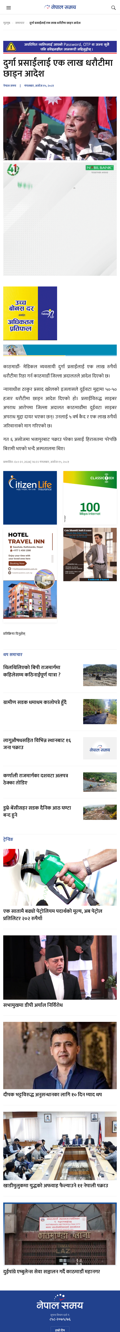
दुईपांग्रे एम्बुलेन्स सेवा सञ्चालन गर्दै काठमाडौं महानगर (51, 1271)
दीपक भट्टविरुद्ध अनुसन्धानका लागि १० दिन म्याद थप (52, 1094)
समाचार (19, 22)
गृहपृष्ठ (6, 22)
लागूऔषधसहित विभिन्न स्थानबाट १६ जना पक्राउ (37, 744)
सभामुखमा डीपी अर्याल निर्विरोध (33, 1005)
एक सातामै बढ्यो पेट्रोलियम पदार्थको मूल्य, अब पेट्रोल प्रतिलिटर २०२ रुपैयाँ (52, 915)
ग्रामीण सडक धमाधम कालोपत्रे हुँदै (35, 702)
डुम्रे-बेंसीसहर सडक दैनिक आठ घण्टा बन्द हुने (37, 812)
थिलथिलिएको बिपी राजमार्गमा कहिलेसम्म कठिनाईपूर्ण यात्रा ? (32, 671)
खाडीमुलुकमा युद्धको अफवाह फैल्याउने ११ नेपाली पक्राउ (55, 1185)
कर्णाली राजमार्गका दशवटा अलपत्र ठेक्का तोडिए (35, 779)
